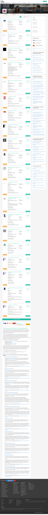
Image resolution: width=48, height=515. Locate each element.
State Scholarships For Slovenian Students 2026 (15, 19)
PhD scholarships (13, 344)
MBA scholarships (4, 489)
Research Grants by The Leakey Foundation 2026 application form (13, 402)
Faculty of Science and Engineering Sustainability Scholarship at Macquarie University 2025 (38, 102)
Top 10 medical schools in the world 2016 (38, 178)
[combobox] (39, 20)
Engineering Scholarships (4, 487)
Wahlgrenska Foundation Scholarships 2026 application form (12, 388)
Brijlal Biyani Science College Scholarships (38, 159)
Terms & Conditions (11, 499)
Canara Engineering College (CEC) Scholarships (39, 151)
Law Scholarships (4, 488)
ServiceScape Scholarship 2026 (37, 70)
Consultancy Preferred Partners (19, 503)
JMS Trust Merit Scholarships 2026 (13, 182)
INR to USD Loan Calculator (31, 485)
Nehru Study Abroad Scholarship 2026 (13, 153)
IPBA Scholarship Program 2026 (37, 57)
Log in (42, 1)
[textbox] (39, 24)
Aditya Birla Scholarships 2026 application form (20, 439)
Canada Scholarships (15, 488)
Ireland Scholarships (15, 489)
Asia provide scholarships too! (36, 170)
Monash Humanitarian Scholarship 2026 (38, 83)
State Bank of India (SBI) (37, 40)
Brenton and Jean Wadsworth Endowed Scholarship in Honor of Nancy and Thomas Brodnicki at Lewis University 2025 (38, 86)
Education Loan (14, 2)
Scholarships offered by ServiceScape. (24, 464)
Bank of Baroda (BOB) (37, 43)
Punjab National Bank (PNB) (37, 46)
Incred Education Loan (23, 490)
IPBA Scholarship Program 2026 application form (14, 376)
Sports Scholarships (4, 486)
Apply (4, 350)
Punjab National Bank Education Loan (23, 491)
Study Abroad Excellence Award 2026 (13, 124)
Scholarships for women (4, 495)
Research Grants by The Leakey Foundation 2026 (15, 62)
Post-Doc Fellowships (4, 494)
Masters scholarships (14, 343)
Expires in (28, 21)
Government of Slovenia (12, 359)
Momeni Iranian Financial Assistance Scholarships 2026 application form (21, 414)
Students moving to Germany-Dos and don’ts (38, 187)
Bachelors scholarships (14, 341)
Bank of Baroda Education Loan (24, 486)
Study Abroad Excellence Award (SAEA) (10, 445)
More (29, 2)
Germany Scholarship (15, 486)
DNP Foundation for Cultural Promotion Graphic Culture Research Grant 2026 (14, 198)
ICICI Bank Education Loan (24, 494)
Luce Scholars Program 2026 (12, 96)
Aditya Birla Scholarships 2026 (12, 110)
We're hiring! (2, 499)
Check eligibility (28, 77)
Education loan (14, 14)
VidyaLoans (22, 495)
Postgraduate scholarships (5, 496)
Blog (20, 2)
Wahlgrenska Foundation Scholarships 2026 (14, 48)
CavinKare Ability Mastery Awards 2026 (13, 229)
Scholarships (7, 2)
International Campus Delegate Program (18, 501)
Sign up (45, 1)
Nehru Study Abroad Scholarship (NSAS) (10, 468)
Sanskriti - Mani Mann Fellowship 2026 (13, 243)
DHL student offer (23, 351)
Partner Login (18, 499)
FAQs (1, 504)
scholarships (15, 334)
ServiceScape (6, 457)
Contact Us (25, 2)
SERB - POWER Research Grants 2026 (13, 257)
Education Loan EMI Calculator (30, 484)
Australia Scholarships (15, 487)
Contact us (2, 505)
